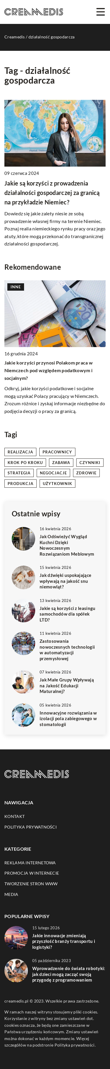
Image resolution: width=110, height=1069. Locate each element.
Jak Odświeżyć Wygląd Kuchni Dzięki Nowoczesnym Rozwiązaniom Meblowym (67, 545)
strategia (19, 473)
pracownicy (57, 452)
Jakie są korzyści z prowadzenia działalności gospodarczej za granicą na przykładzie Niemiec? (52, 193)
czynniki (89, 462)
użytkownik (57, 483)
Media (11, 894)
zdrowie (86, 473)
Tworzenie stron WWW (31, 883)
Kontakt (14, 816)
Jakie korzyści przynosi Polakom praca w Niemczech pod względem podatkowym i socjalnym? (48, 370)
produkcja (20, 483)
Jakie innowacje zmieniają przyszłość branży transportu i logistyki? (63, 941)
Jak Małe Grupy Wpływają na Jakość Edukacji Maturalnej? (67, 685)
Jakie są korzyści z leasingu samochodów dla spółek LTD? (67, 614)
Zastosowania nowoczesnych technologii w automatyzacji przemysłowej (67, 649)
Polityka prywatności (30, 826)
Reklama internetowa (30, 862)
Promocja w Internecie (31, 873)
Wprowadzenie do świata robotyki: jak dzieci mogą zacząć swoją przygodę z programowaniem (68, 974)
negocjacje (53, 473)
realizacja (20, 452)
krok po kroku (25, 462)
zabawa (61, 462)
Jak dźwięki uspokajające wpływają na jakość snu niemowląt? (65, 580)
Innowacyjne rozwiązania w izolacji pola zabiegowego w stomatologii (68, 718)
